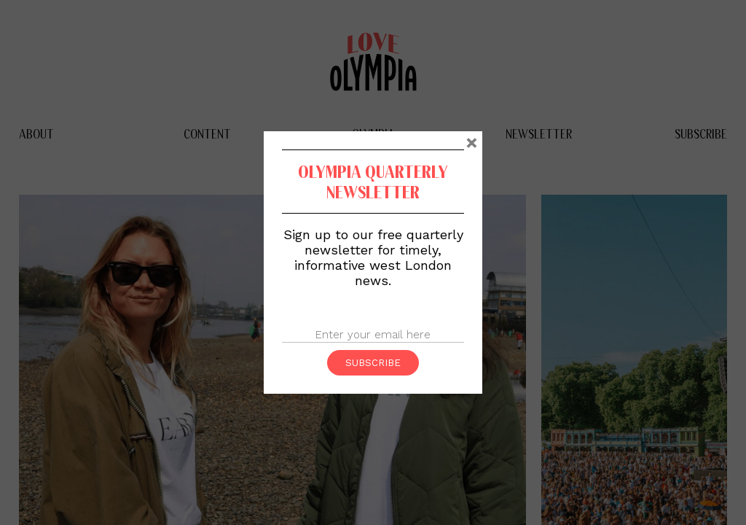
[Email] (373, 335)
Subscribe (373, 362)
